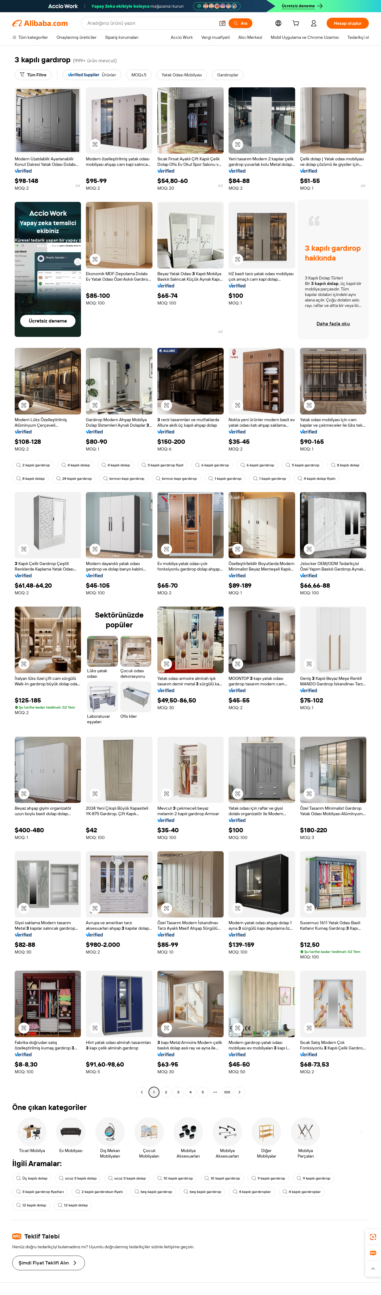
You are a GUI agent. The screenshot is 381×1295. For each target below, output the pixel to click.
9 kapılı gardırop (268, 1178)
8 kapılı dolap (345, 465)
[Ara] (240, 23)
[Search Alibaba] (150, 23)
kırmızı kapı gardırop (123, 478)
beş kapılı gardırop (153, 1191)
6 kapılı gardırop (212, 465)
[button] (222, 23)
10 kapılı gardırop (175, 1178)
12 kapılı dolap (31, 1205)
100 (227, 1092)
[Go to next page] (239, 1092)
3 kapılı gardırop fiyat (162, 465)
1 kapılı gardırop (224, 478)
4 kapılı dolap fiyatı (316, 478)
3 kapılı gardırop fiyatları (40, 1191)
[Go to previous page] (141, 1092)
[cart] (297, 24)
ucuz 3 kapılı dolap (78, 1178)
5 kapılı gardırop (302, 465)
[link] (373, 1237)
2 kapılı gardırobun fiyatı (99, 1191)
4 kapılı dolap (75, 465)
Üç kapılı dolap (31, 1178)
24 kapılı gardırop (74, 478)
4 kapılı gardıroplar (252, 1191)
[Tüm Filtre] (33, 75)
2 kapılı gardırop (33, 465)
